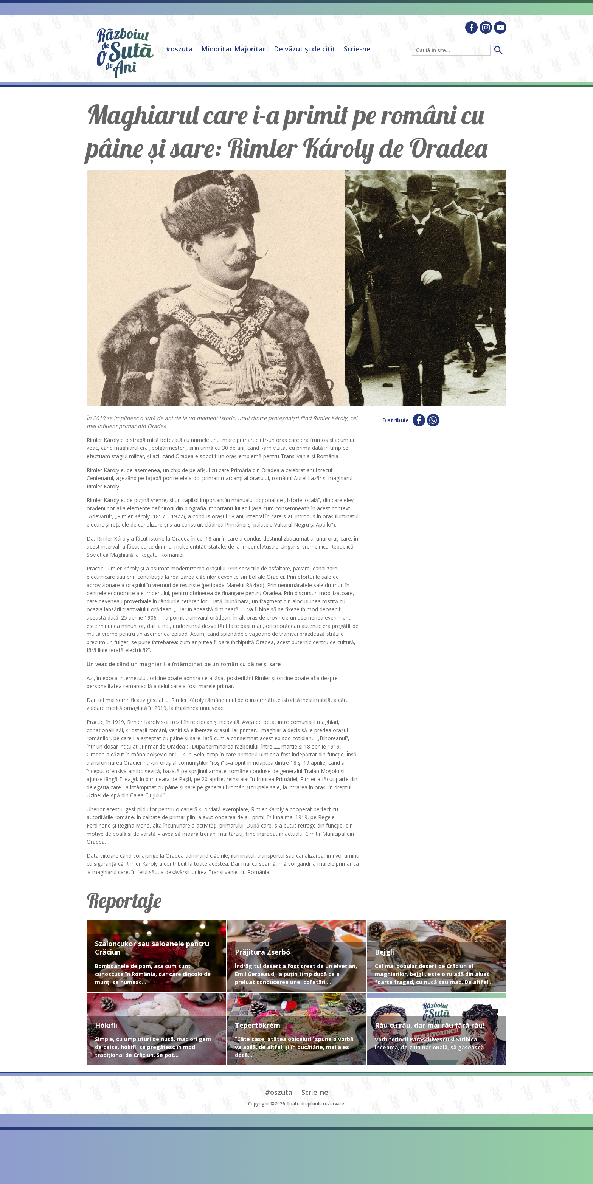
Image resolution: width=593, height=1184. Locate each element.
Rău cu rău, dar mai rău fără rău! (429, 1025)
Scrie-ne (357, 48)
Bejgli (384, 952)
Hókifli (106, 1025)
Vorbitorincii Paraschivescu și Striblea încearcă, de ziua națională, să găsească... (431, 1043)
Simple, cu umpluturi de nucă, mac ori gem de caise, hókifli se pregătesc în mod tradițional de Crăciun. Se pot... (153, 1046)
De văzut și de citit (304, 48)
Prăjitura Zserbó (262, 952)
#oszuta (179, 48)
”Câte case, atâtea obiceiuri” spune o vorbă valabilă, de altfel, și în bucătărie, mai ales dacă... (294, 1046)
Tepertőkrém (257, 1025)
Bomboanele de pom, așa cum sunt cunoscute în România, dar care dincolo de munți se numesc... (153, 974)
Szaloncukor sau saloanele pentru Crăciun (152, 948)
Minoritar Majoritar (233, 48)
